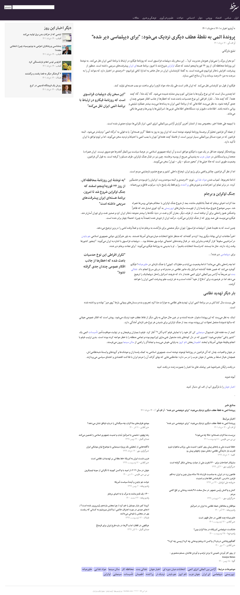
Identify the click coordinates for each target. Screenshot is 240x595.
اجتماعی (191, 18)
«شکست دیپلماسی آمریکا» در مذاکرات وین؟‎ (214, 530)
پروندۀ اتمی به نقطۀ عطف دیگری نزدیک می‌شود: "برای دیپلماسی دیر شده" (200, 410)
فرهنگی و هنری (149, 18)
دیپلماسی (225, 254)
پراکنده (185, 184)
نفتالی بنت (141, 569)
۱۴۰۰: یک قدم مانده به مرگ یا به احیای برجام (128, 494)
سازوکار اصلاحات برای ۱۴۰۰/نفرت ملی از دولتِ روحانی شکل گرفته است (202, 463)
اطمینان (197, 342)
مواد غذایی (201, 179)
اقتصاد (218, 18)
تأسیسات (93, 332)
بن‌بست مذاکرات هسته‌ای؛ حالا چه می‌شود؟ (215, 435)
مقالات (136, 18)
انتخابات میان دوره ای (174, 569)
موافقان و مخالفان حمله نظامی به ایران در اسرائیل (212, 506)
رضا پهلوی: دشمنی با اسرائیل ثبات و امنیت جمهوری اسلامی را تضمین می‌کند (114, 435)
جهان (200, 18)
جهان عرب (205, 156)
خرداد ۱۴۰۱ (207, 28)
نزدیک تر (160, 574)
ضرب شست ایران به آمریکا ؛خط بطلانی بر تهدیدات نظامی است (120, 459)
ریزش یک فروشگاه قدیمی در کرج (45, 86)
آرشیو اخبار (227, 28)
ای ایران (133, 65)
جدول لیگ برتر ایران (99, 591)
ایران (236, 18)
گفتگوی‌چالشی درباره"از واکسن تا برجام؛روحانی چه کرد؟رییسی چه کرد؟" (201, 541)
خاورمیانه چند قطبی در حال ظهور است (217, 518)
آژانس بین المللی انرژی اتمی (202, 569)
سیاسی (228, 18)
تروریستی (169, 208)
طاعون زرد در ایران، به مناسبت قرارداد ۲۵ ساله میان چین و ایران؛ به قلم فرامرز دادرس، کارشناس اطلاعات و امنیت (202, 476)
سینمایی (200, 332)
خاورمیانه (143, 264)
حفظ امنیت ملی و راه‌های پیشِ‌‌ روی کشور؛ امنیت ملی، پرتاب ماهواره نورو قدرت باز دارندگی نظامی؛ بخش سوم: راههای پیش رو (201, 449)
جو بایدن (85, 236)
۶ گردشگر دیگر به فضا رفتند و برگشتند (43, 74)
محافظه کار (128, 569)
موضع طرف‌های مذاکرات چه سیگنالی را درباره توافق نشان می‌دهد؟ (118, 423)
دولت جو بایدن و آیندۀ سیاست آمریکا (131, 482)
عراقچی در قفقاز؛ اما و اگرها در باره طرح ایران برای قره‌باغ (122, 526)
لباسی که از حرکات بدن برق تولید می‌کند (42, 35)
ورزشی (209, 18)
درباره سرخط (118, 591)
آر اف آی (159, 410)
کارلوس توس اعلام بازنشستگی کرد (45, 62)
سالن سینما (128, 342)
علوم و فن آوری (166, 18)
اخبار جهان (229, 386)
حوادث (180, 18)
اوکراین (170, 65)
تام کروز (183, 342)
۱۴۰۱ (217, 28)
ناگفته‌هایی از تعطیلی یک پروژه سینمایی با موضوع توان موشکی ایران (117, 447)
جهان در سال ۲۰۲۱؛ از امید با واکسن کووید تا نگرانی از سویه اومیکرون (117, 470)
